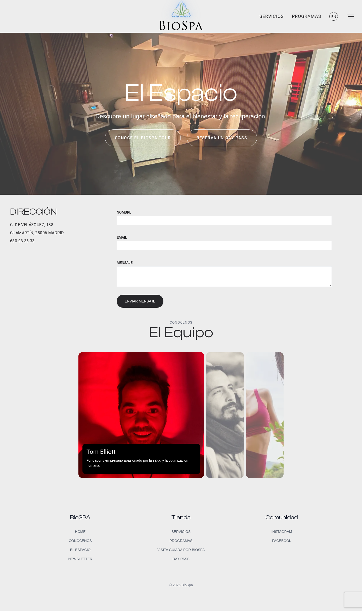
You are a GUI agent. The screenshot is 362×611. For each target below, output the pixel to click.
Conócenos (80, 541)
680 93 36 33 (22, 241)
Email (122, 237)
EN (333, 17)
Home (80, 532)
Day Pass (181, 559)
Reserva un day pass (222, 137)
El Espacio (80, 550)
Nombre (124, 212)
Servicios (271, 16)
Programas (306, 16)
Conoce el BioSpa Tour (143, 137)
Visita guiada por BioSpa (181, 550)
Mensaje (124, 263)
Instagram (282, 532)
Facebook (281, 541)
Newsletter (80, 559)
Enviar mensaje (140, 301)
